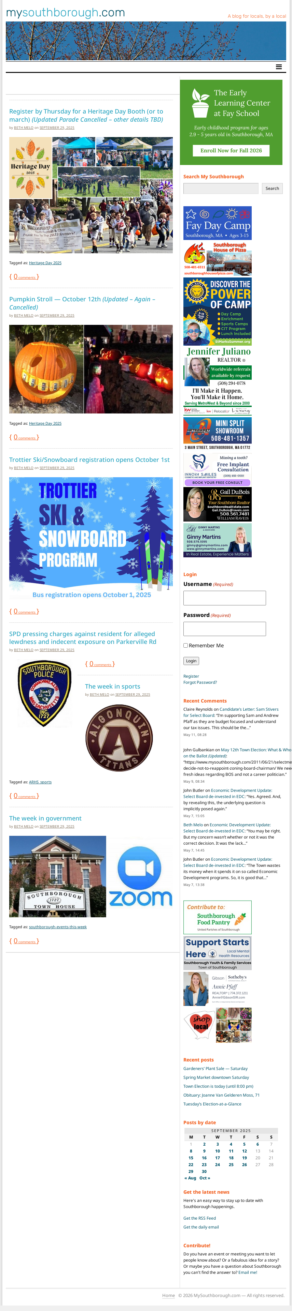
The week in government (45, 818)
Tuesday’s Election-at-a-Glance (212, 1104)
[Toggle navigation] (279, 67)
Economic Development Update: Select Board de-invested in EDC (227, 793)
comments (25, 277)
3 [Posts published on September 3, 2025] (218, 1144)
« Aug (190, 1178)
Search (272, 188)
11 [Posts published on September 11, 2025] (231, 1151)
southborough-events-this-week (58, 926)
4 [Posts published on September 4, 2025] (231, 1144)
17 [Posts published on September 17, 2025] (217, 1158)
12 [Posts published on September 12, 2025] (244, 1151)
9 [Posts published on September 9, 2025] (204, 1151)
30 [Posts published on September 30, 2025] (204, 1171)
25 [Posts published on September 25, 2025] (231, 1164)
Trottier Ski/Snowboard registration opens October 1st (89, 459)
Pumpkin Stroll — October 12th (82, 303)
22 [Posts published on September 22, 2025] (191, 1164)
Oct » (204, 1178)
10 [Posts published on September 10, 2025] (217, 1151)
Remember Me (206, 645)
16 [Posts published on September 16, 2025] (204, 1158)
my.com (65, 12)
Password (207, 615)
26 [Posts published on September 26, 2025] (244, 1164)
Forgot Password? (200, 682)
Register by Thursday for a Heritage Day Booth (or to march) (86, 115)
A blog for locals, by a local (257, 16)
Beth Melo (23, 127)
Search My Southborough (213, 176)
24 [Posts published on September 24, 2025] (217, 1164)
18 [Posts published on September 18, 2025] (231, 1158)
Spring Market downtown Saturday (216, 1077)
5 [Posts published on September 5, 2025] (244, 1144)
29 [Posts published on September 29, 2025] (191, 1171)
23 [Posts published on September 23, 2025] (204, 1164)
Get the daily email (201, 1227)
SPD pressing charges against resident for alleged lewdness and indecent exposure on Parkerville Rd (82, 638)
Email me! (247, 1272)
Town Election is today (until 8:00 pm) (218, 1086)
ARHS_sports (40, 781)
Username (208, 584)
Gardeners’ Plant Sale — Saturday (215, 1068)
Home (168, 1295)
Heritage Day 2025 (45, 262)
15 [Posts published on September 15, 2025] (191, 1158)
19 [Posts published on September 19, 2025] (244, 1158)
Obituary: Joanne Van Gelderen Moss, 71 (221, 1095)
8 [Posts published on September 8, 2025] (191, 1151)
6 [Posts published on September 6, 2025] (257, 1144)
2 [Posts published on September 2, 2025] (204, 1144)
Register (191, 676)
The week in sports (112, 686)
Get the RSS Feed (199, 1218)
